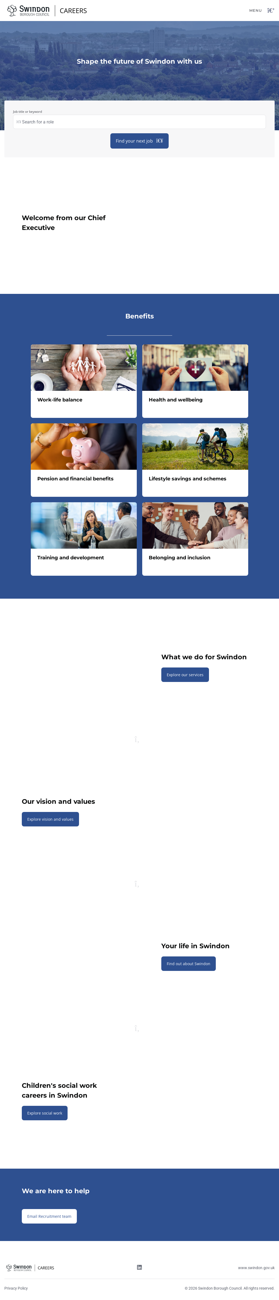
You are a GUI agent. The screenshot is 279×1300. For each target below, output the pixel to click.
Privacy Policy (16, 1288)
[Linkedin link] (139, 1268)
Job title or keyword (27, 111)
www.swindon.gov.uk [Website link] (256, 1268)
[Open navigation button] (271, 10)
